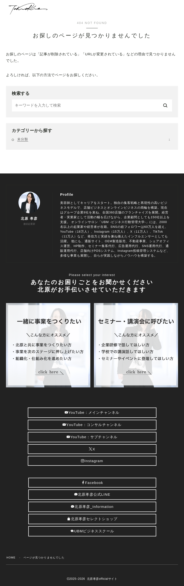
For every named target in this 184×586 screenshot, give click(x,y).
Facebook (92, 483)
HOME (11, 557)
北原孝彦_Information (92, 507)
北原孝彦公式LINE (92, 494)
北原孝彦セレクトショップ (92, 519)
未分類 (93, 139)
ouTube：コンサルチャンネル (92, 425)
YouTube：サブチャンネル (92, 437)
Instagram (92, 461)
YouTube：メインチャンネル (92, 412)
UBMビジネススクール (92, 531)
